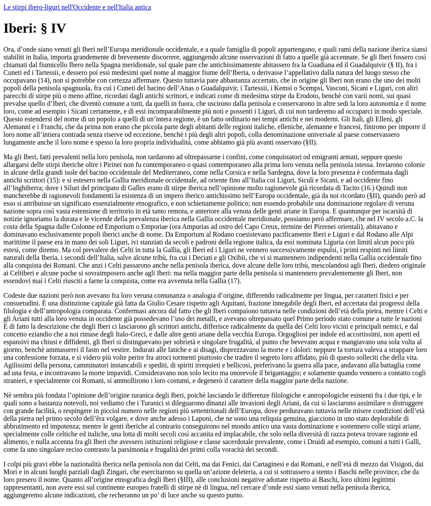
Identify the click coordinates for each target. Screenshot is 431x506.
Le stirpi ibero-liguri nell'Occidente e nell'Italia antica (77, 7)
